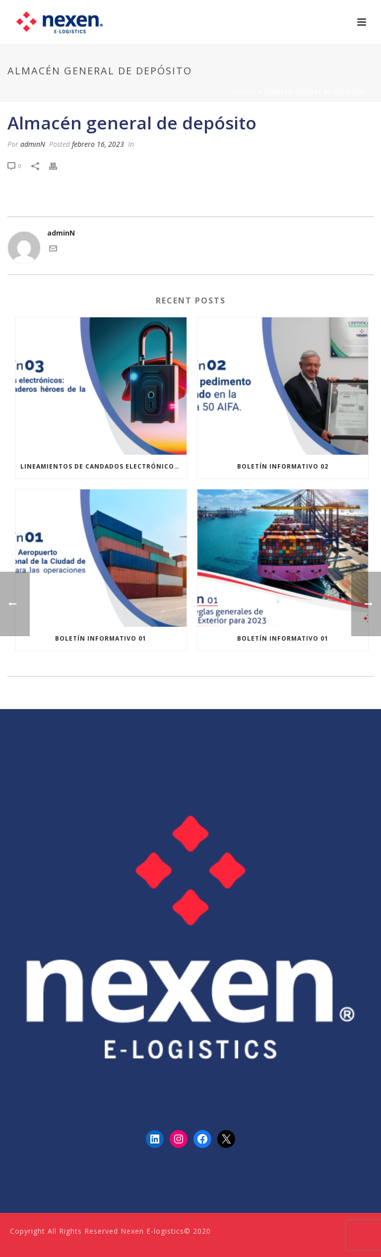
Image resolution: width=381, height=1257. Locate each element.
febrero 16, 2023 (98, 144)
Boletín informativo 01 (100, 638)
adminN (32, 144)
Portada (242, 91)
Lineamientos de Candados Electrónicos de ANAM (103, 466)
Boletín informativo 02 (282, 466)
